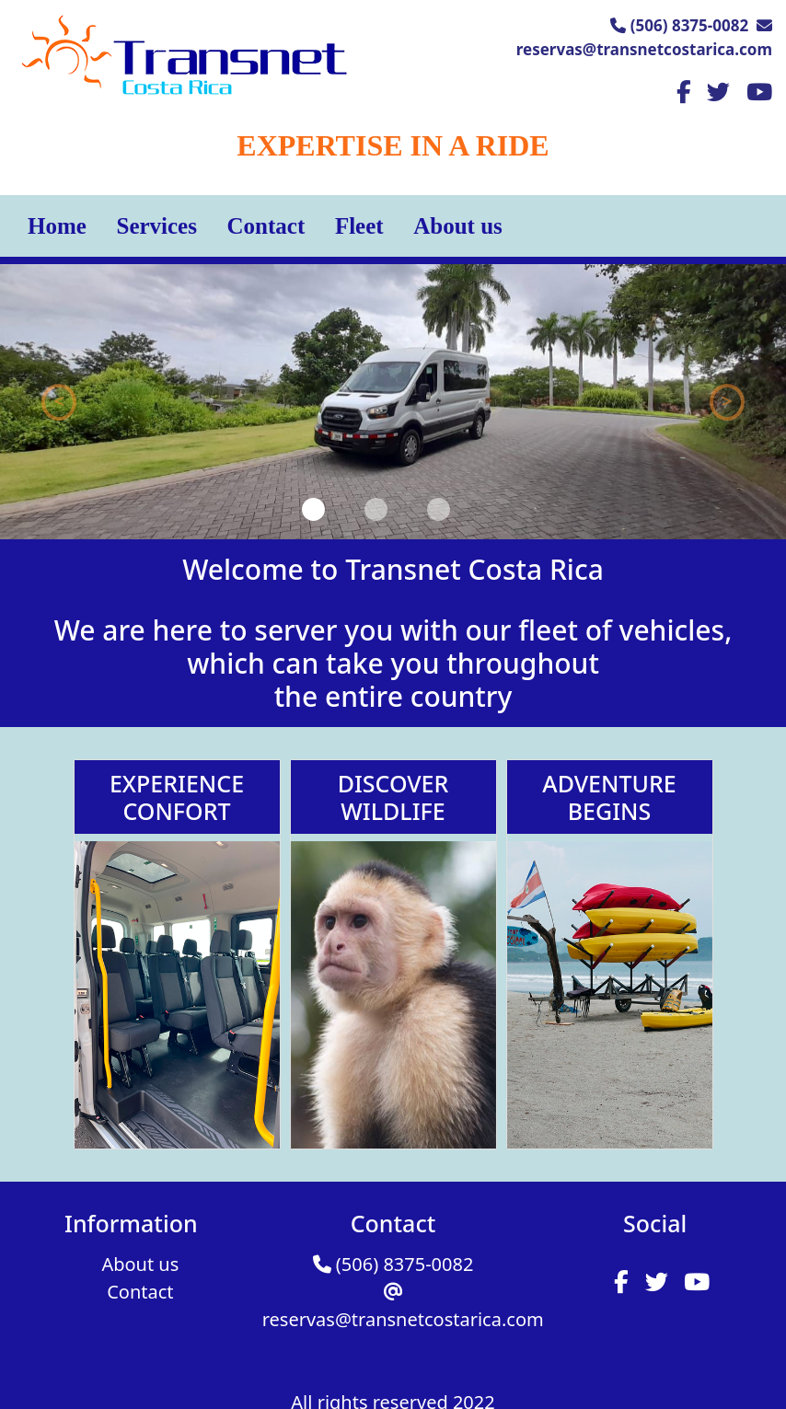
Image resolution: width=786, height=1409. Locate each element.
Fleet (359, 226)
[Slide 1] (313, 509)
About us (458, 226)
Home (57, 226)
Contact (266, 226)
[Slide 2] (375, 509)
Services (156, 226)
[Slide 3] (438, 509)
